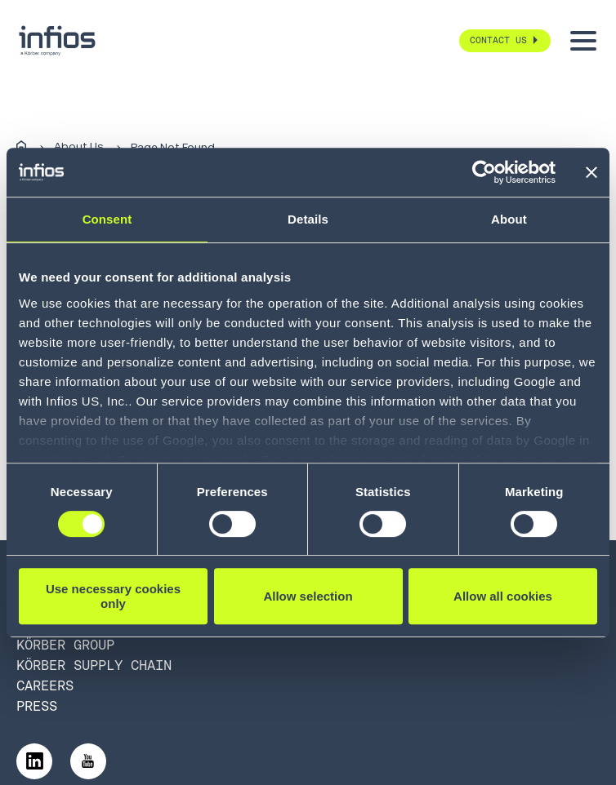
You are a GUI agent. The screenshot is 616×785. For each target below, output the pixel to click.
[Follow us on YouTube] (88, 761)
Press (36, 706)
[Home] (21, 147)
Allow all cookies (502, 596)
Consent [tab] (107, 219)
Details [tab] (308, 219)
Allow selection (307, 596)
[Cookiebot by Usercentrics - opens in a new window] (484, 172)
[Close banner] (591, 172)
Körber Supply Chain (94, 665)
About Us (78, 147)
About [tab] (509, 219)
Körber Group (65, 644)
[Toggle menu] (583, 40)
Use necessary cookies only (113, 596)
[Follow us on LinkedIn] (34, 761)
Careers (45, 685)
